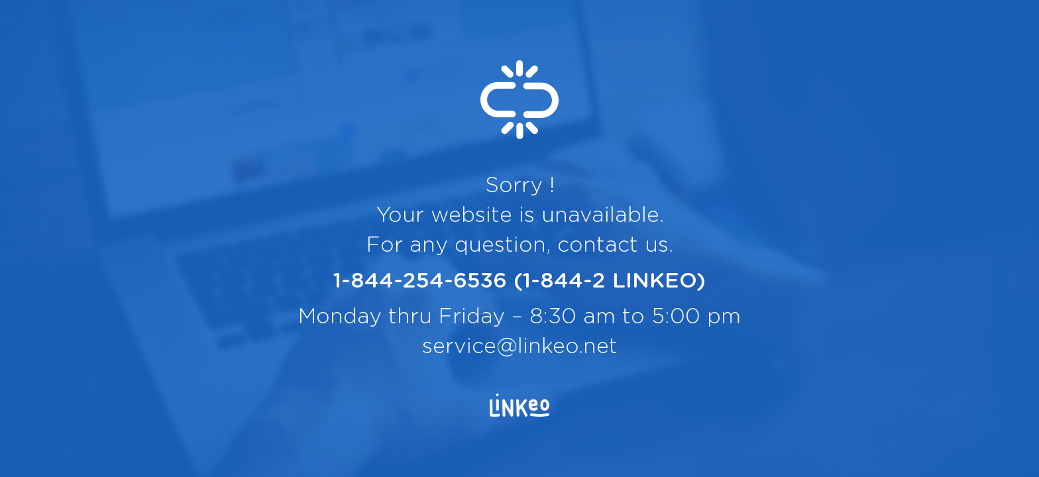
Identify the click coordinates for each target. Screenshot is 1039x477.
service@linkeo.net (520, 346)
